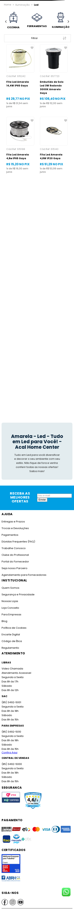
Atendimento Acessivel (16, 669)
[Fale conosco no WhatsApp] (66, 892)
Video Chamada (12, 665)
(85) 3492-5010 (11, 728)
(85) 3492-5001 (11, 698)
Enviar (42, 495)
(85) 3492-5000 (12, 760)
